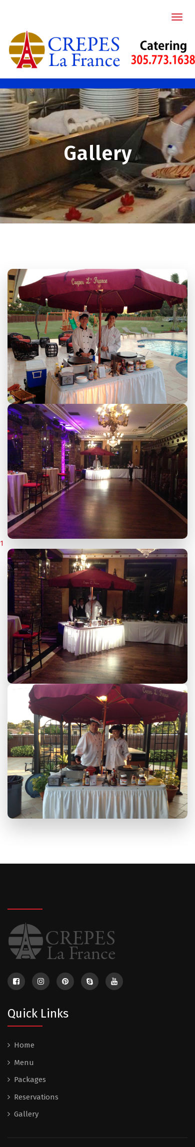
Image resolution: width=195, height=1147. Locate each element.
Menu (24, 1062)
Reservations (36, 1097)
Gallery (26, 1114)
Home (24, 1045)
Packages (30, 1079)
